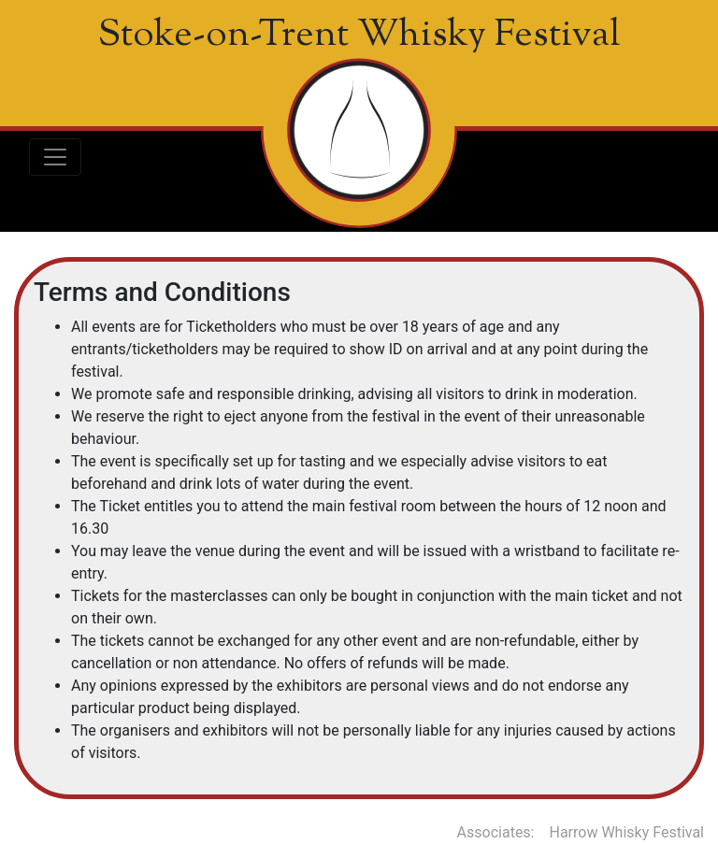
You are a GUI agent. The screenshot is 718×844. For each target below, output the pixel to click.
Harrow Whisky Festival (627, 832)
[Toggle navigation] (55, 157)
